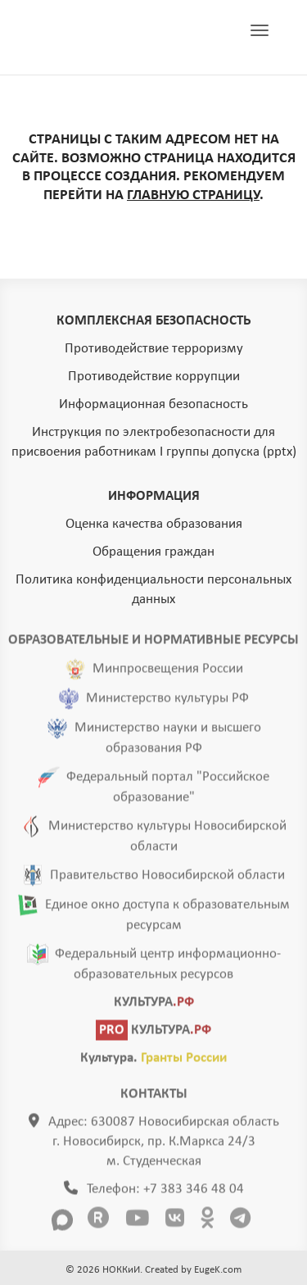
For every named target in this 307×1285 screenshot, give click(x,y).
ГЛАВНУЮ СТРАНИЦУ (193, 195)
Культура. (153, 1061)
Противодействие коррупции (154, 377)
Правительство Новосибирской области (167, 878)
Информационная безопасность (153, 404)
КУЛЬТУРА (154, 1005)
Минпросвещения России (168, 672)
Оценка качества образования (153, 524)
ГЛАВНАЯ (109, 37)
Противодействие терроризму (154, 349)
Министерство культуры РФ (167, 701)
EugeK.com (218, 1270)
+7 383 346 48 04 (193, 1192)
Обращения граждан (153, 552)
